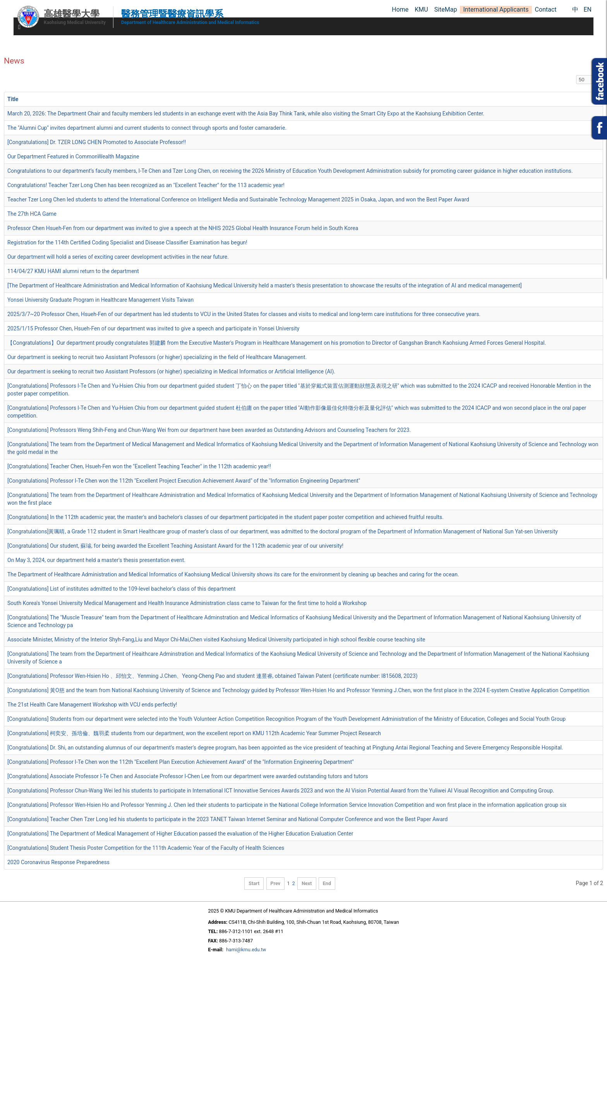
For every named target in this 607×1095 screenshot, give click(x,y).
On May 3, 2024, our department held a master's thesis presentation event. (96, 560)
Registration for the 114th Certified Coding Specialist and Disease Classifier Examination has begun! (127, 242)
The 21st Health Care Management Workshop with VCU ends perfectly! (92, 704)
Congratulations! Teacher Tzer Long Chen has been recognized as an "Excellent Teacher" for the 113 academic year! (146, 185)
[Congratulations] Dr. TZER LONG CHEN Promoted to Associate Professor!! (96, 142)
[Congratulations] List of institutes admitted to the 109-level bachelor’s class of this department (121, 589)
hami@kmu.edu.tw (246, 949)
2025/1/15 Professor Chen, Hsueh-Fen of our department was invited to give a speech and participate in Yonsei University (153, 328)
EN (587, 9)
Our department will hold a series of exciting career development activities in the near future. (118, 257)
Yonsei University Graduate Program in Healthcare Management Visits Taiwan (100, 300)
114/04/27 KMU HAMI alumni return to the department (73, 271)
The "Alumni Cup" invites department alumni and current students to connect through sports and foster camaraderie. (146, 128)
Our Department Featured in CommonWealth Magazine (73, 156)
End (327, 883)
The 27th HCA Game (32, 214)
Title (12, 99)
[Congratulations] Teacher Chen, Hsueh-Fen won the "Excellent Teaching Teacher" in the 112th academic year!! (139, 466)
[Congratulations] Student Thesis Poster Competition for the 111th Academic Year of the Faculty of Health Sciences (145, 848)
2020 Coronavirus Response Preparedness (58, 862)
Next (307, 883)
